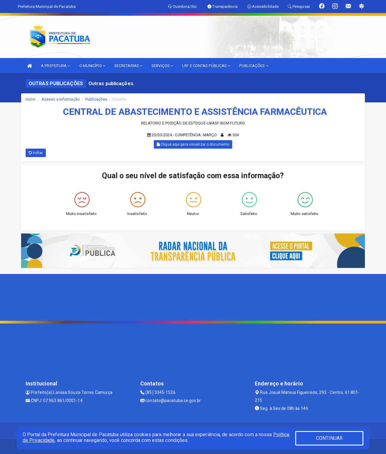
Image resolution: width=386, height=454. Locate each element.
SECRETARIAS (128, 65)
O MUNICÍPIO (92, 65)
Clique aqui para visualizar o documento (193, 144)
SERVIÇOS (162, 65)
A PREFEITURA (55, 65)
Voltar (36, 153)
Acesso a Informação (61, 99)
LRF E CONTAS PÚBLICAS (206, 65)
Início (30, 99)
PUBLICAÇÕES (253, 65)
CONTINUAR (329, 438)
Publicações (96, 99)
